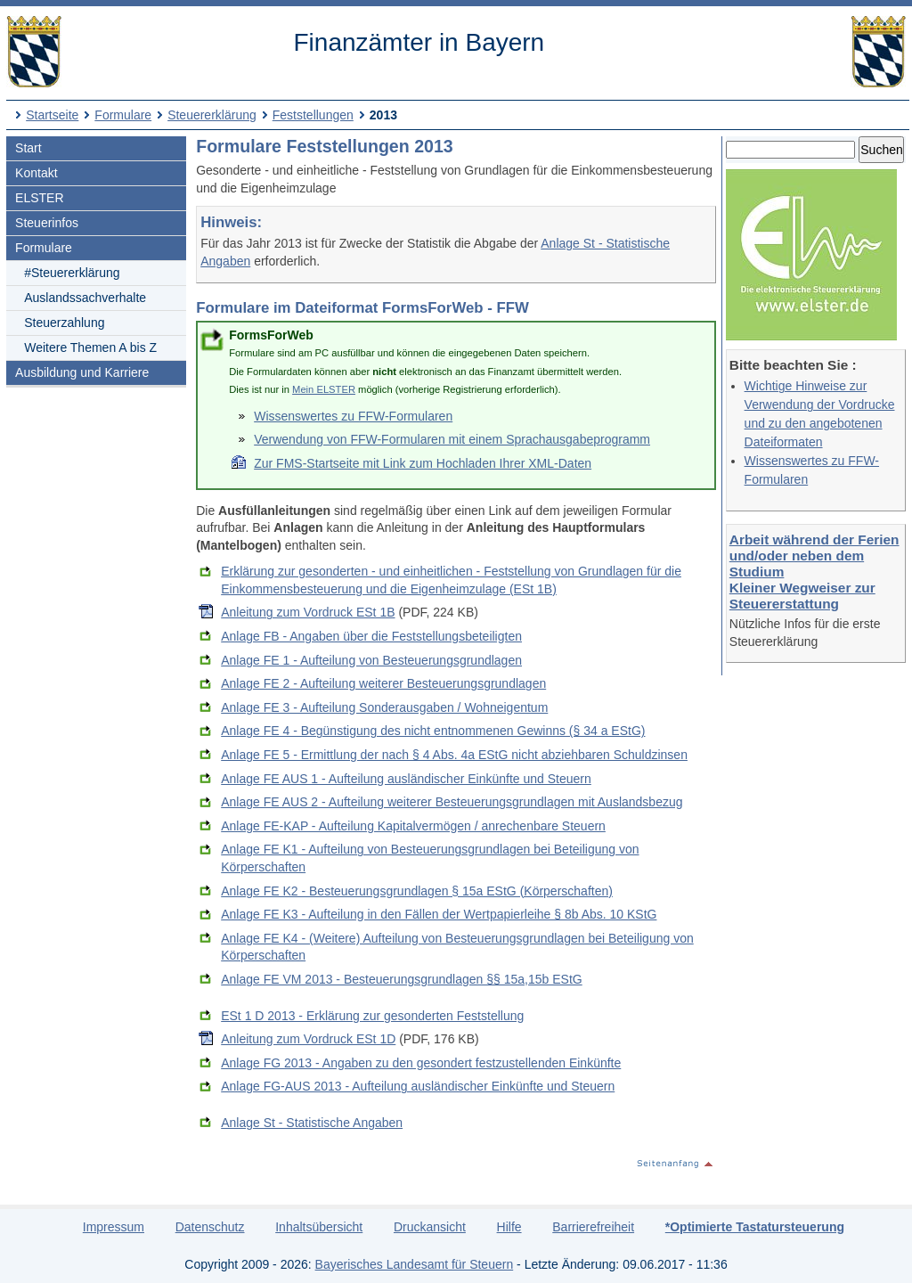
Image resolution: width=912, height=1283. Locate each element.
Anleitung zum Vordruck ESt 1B (308, 612)
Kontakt (36, 173)
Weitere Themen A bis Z (90, 347)
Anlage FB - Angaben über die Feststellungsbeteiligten (371, 636)
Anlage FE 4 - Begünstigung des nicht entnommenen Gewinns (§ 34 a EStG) (433, 730)
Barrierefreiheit (593, 1227)
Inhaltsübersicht (318, 1227)
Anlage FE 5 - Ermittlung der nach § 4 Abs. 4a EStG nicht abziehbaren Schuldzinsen (454, 755)
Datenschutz (210, 1227)
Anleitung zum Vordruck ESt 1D (308, 1039)
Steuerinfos (46, 223)
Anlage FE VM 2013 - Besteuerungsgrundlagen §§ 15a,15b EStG (401, 979)
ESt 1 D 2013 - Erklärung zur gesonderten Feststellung (372, 1016)
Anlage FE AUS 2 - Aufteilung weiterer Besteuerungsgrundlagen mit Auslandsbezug (451, 802)
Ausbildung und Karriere (82, 372)
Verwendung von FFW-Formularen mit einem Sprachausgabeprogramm (452, 439)
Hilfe (509, 1227)
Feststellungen (313, 115)
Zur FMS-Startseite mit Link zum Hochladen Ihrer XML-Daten (422, 463)
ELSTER (39, 198)
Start (28, 148)
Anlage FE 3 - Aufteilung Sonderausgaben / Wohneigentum (384, 707)
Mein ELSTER (323, 389)
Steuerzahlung (64, 322)
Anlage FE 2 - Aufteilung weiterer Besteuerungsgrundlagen (383, 683)
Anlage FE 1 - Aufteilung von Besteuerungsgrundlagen (371, 660)
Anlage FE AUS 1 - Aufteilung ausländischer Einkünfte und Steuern (406, 779)
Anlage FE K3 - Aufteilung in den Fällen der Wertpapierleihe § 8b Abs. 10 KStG (438, 914)
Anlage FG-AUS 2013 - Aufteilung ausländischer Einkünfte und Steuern (418, 1086)
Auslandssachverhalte (85, 297)
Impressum (113, 1227)
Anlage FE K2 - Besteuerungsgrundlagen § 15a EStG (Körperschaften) (417, 891)
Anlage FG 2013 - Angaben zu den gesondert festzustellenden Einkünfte (421, 1063)
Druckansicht (430, 1227)
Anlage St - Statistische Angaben (312, 1122)
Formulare (122, 115)
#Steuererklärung (71, 273)
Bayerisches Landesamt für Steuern (414, 1264)
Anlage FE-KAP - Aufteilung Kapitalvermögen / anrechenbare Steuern (413, 826)
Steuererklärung (211, 115)
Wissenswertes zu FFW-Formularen (353, 416)
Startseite (52, 115)
